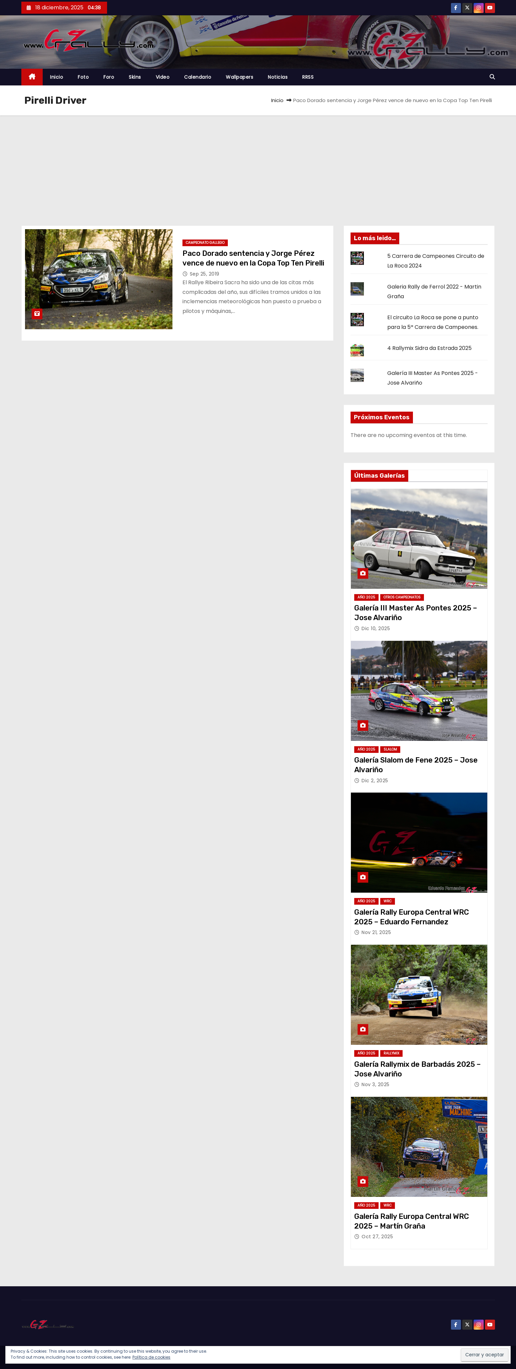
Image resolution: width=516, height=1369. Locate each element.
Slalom (390, 749)
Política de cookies (151, 1357)
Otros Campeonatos (402, 597)
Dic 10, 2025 (376, 628)
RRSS (308, 77)
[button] (492, 77)
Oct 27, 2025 (377, 1236)
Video (163, 77)
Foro (108, 77)
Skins (135, 77)
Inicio (56, 77)
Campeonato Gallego (205, 242)
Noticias (278, 77)
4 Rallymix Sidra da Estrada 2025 (429, 348)
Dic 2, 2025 (375, 780)
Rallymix (391, 1053)
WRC (388, 901)
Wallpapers (239, 77)
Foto (83, 77)
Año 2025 (366, 597)
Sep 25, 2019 (204, 274)
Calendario (197, 77)
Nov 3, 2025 (376, 1084)
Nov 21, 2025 (376, 932)
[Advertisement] (258, 165)
